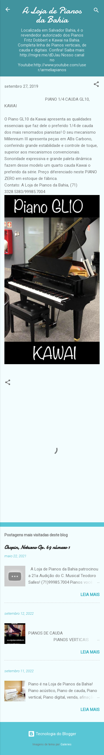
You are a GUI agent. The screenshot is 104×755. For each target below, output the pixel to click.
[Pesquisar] (96, 11)
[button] (96, 85)
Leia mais (90, 594)
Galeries (66, 744)
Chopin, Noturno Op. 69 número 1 (37, 547)
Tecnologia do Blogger (52, 733)
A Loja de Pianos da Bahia (52, 15)
